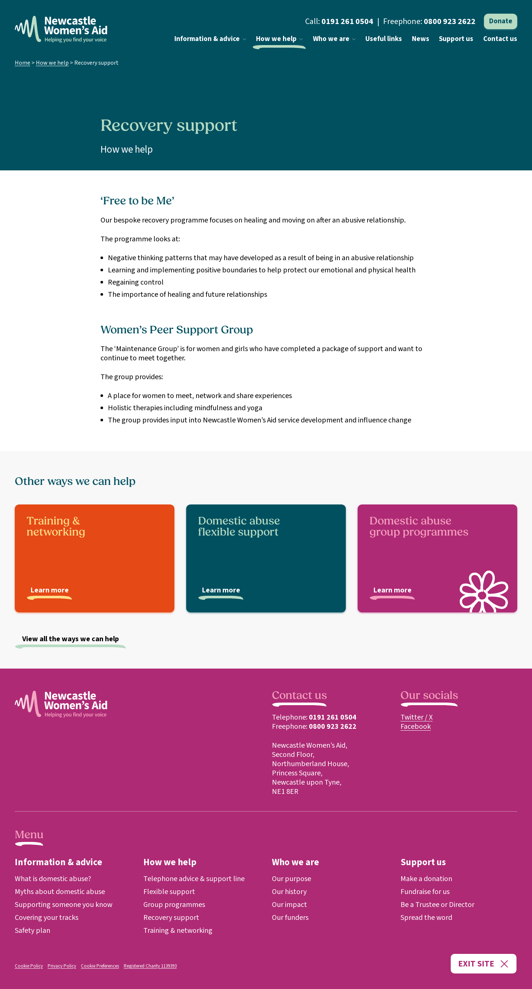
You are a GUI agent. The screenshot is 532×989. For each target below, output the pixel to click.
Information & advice (210, 39)
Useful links (383, 39)
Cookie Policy (29, 966)
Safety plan (32, 930)
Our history (289, 892)
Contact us (500, 39)
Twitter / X (416, 717)
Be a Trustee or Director (437, 905)
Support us (456, 39)
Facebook (415, 726)
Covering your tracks (46, 917)
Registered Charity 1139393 (150, 966)
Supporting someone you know (63, 905)
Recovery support (171, 917)
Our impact (289, 905)
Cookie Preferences (100, 966)
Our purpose (291, 879)
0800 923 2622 (449, 21)
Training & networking (177, 930)
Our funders (290, 917)
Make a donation (426, 879)
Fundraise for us (425, 892)
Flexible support (169, 892)
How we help (279, 39)
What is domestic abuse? (53, 879)
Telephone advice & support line (194, 879)
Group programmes (174, 905)
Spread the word (426, 917)
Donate (500, 21)
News (420, 39)
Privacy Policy (62, 966)
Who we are (334, 39)
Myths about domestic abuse (60, 892)
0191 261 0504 (347, 21)
